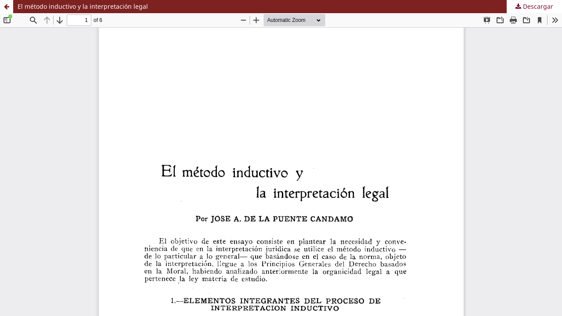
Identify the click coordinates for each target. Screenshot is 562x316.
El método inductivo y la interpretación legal (83, 6)
